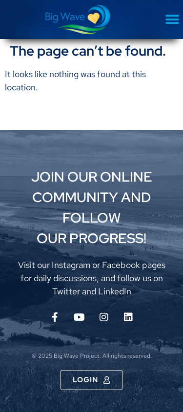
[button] (172, 20)
